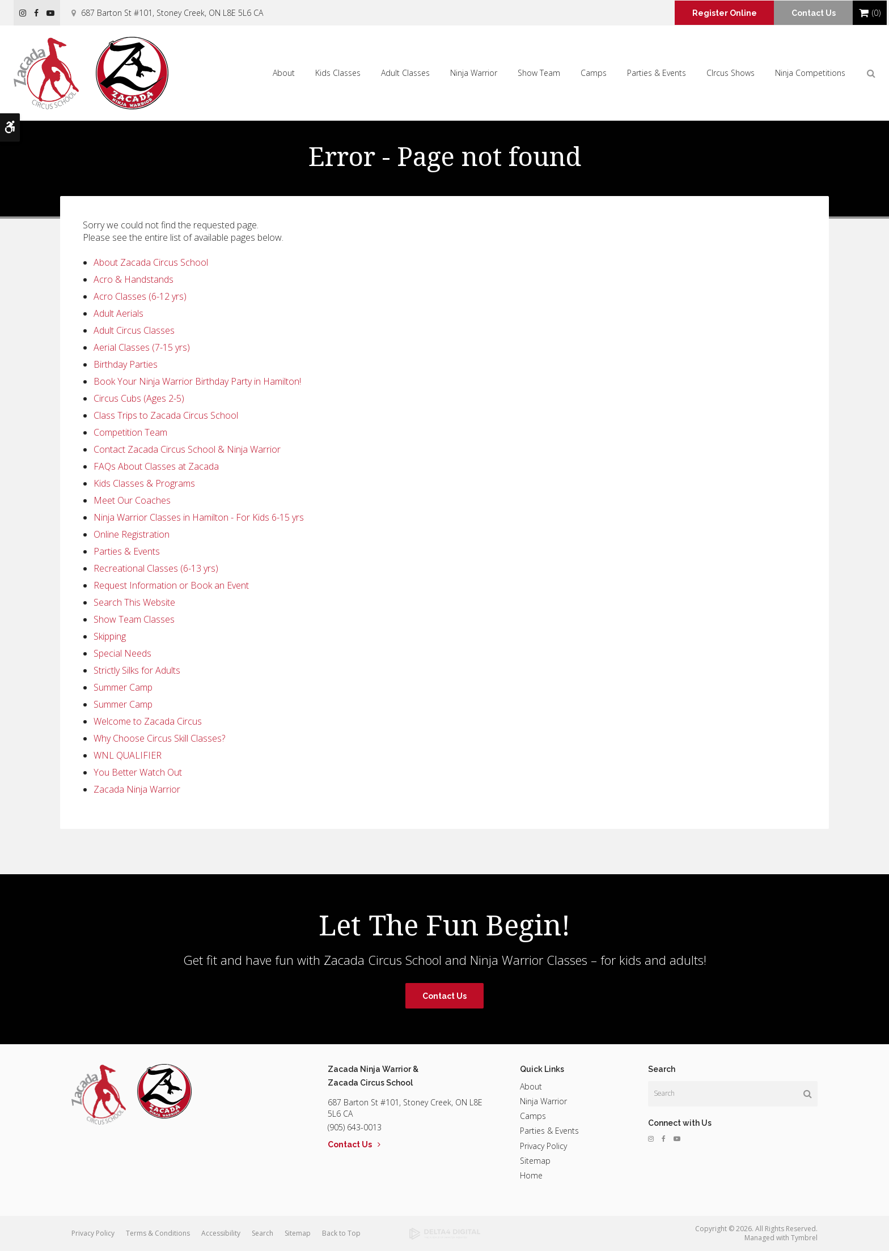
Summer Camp (123, 687)
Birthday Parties (126, 364)
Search (262, 1233)
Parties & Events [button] (656, 72)
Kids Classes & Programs (144, 483)
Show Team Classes (134, 619)
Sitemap (535, 1160)
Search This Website (134, 602)
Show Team (539, 72)
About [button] (284, 72)
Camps (594, 72)
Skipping (110, 636)
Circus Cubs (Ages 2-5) (139, 398)
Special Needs (122, 653)
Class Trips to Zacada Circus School (166, 415)
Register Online (717, 13)
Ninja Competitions (810, 72)
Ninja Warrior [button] (473, 72)
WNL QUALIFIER (128, 755)
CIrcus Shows (730, 72)
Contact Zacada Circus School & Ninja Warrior (187, 449)
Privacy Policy (543, 1146)
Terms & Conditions (158, 1233)
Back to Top (341, 1233)
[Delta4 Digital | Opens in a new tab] (444, 1234)
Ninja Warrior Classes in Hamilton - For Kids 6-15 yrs (199, 517)
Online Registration (132, 534)
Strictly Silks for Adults (137, 670)
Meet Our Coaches (132, 500)
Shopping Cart (864, 13)
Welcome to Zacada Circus (148, 721)
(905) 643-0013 (355, 1127)
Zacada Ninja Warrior (137, 789)
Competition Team (130, 432)
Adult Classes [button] (405, 72)
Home (531, 1175)
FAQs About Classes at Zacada (156, 466)
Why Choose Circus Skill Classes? (159, 738)
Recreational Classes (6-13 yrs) (156, 568)
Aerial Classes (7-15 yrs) (142, 347)
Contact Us (811, 13)
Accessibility (220, 1233)
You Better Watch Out (138, 772)
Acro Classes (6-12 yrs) (140, 296)
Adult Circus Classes (134, 330)
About (531, 1086)
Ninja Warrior (543, 1101)
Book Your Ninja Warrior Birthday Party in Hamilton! (197, 381)
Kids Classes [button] (338, 72)
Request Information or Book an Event (171, 585)
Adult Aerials (118, 313)
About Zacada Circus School (151, 262)
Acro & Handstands (133, 279)
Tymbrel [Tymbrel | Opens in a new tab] (804, 1238)
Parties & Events (127, 551)
